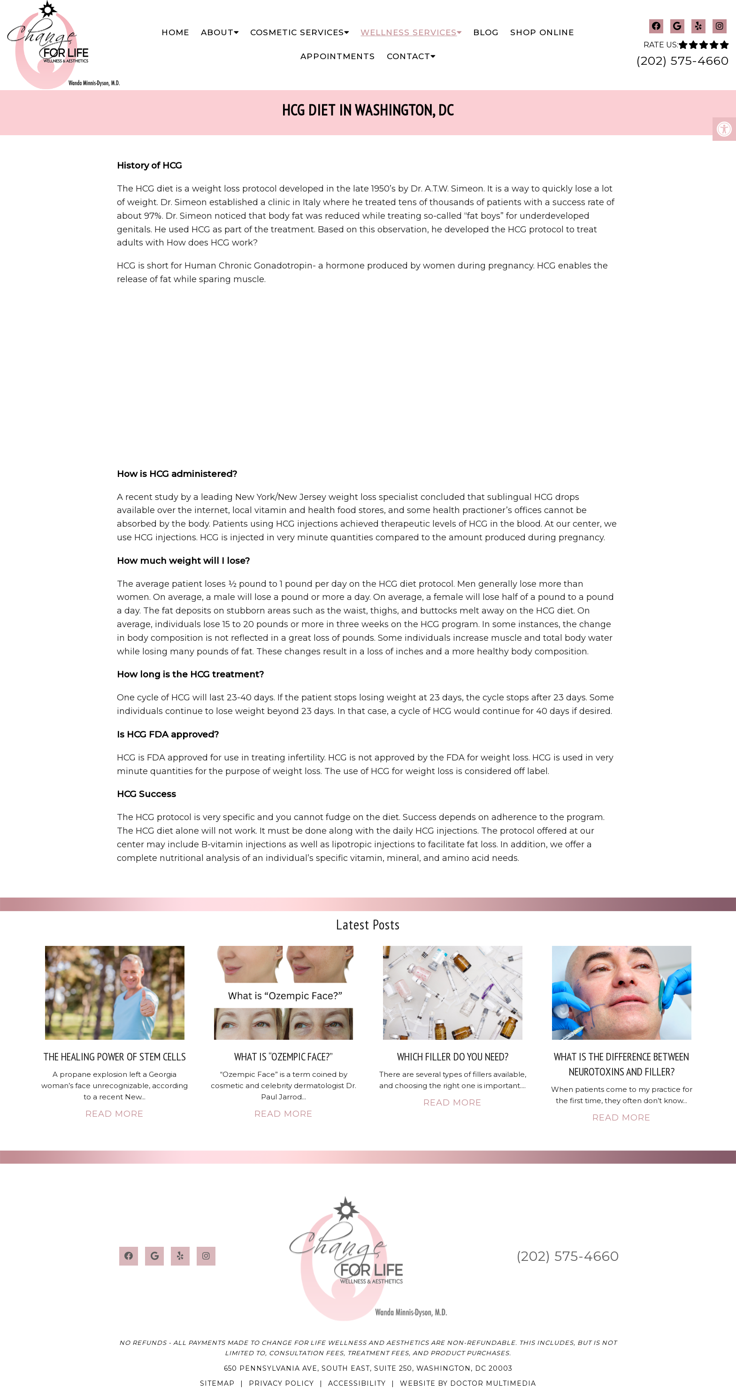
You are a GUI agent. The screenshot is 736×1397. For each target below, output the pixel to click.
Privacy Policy (281, 1383)
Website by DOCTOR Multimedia (468, 1383)
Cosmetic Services (297, 32)
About (217, 32)
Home (175, 32)
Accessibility (357, 1383)
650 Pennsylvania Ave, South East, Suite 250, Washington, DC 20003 (368, 1368)
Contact (408, 56)
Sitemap (217, 1383)
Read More (114, 1114)
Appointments (337, 56)
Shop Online (542, 32)
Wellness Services (408, 32)
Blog (485, 32)
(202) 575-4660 (682, 61)
